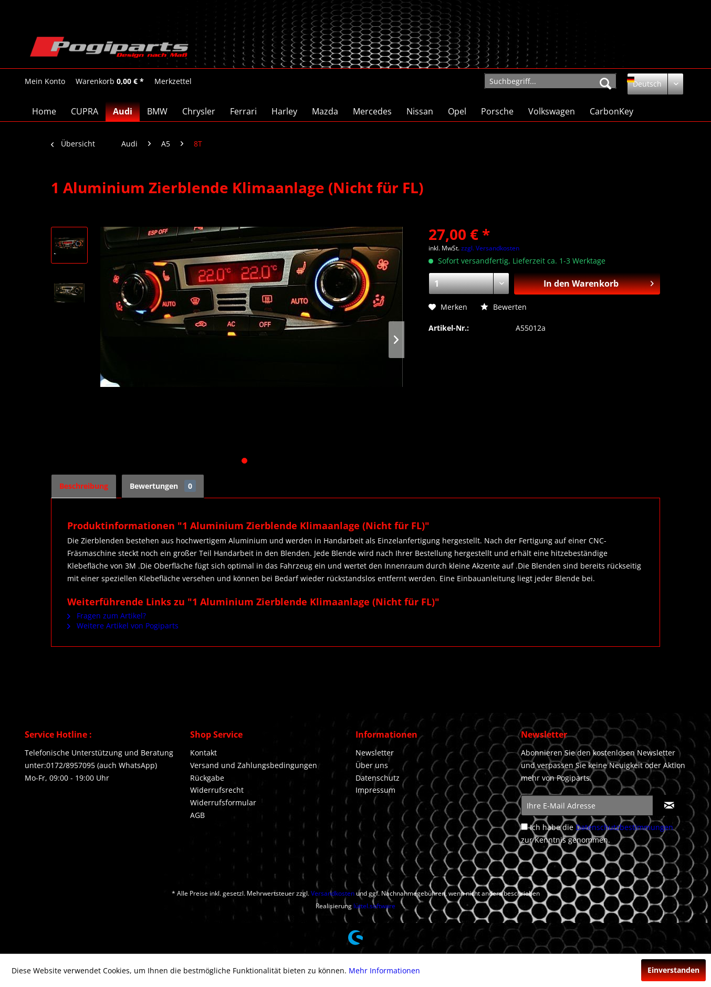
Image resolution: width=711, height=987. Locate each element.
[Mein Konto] (45, 81)
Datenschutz (378, 778)
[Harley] (284, 111)
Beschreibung (83, 486)
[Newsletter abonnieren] (669, 805)
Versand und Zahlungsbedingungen (253, 765)
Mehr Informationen (384, 970)
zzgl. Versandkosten (490, 248)
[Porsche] (497, 111)
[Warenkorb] (110, 81)
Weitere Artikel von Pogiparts (123, 626)
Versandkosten (332, 893)
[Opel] (457, 111)
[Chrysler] (199, 111)
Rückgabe (207, 778)
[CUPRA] (85, 111)
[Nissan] (420, 111)
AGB (197, 815)
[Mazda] (325, 111)
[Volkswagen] (551, 111)
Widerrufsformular (223, 802)
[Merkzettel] (173, 81)
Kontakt (203, 753)
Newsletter (375, 753)
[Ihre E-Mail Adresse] (587, 805)
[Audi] (123, 111)
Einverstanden (673, 970)
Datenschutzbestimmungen (624, 827)
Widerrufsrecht (217, 790)
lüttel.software (374, 905)
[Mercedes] (372, 111)
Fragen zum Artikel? (106, 616)
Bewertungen (163, 486)
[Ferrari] (243, 111)
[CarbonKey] (611, 111)
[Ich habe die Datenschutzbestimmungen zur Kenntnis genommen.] (524, 826)
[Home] (44, 111)
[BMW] (157, 111)
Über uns (372, 765)
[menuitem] (45, 81)
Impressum (375, 790)
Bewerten (503, 307)
